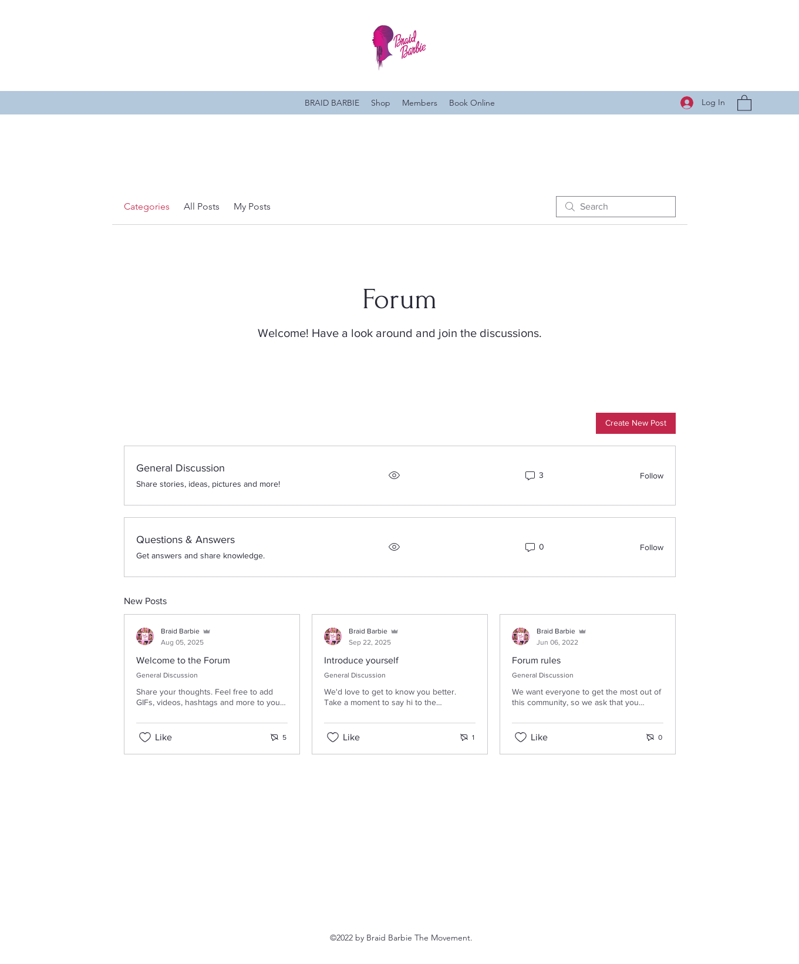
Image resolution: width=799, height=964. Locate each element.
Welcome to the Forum (183, 660)
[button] (744, 102)
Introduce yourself (361, 660)
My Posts (252, 206)
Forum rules (536, 660)
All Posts (202, 206)
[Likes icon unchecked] (145, 737)
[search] (616, 206)
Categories (147, 206)
